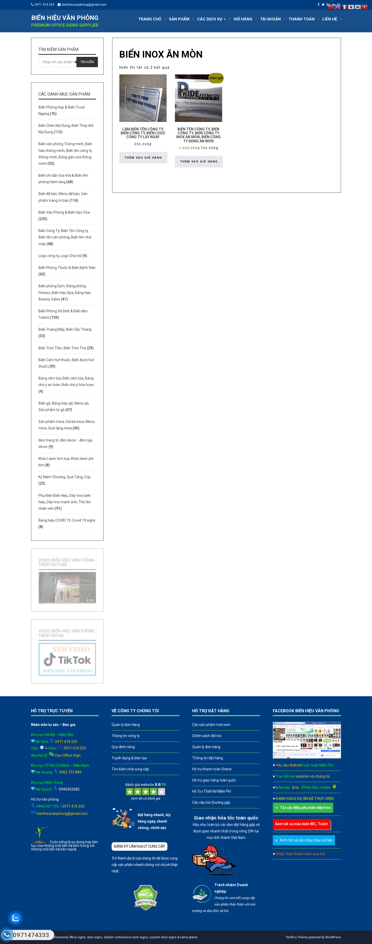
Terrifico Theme (296, 937)
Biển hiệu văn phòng (64, 17)
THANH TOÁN (302, 19)
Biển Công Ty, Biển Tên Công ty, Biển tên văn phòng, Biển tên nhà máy (64, 237)
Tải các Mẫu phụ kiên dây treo (305, 808)
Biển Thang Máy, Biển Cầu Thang (64, 329)
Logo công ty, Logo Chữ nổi (60, 256)
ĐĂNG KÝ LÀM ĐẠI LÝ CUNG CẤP (139, 846)
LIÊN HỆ (329, 19)
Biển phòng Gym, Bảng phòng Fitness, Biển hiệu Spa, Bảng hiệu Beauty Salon (64, 292)
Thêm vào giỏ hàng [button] (143, 157)
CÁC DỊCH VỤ (211, 19)
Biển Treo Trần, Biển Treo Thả (62, 348)
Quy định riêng (123, 747)
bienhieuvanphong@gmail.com (84, 4)
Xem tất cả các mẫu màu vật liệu (306, 840)
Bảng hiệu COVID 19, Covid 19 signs (66, 520)
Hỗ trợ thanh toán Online (212, 769)
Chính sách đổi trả (206, 736)
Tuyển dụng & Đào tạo (129, 758)
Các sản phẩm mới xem (211, 725)
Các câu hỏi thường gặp (211, 802)
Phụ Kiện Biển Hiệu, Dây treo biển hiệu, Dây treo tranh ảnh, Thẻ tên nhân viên (64, 501)
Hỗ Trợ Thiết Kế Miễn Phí (211, 791)
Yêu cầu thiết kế (304, 765)
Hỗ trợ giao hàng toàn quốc (214, 780)
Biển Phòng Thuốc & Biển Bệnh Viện (67, 268)
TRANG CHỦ (149, 19)
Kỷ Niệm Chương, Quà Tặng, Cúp (64, 477)
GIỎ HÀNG (243, 19)
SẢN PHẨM (179, 19)
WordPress (333, 937)
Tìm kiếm (87, 62)
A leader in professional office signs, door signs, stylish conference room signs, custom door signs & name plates (116, 937)
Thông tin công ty (126, 736)
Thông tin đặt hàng (207, 758)
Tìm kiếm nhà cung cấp (130, 769)
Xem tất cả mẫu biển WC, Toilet (301, 824)
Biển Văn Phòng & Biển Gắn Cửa (64, 212)
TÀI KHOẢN (270, 19)
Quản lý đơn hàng (126, 725)
